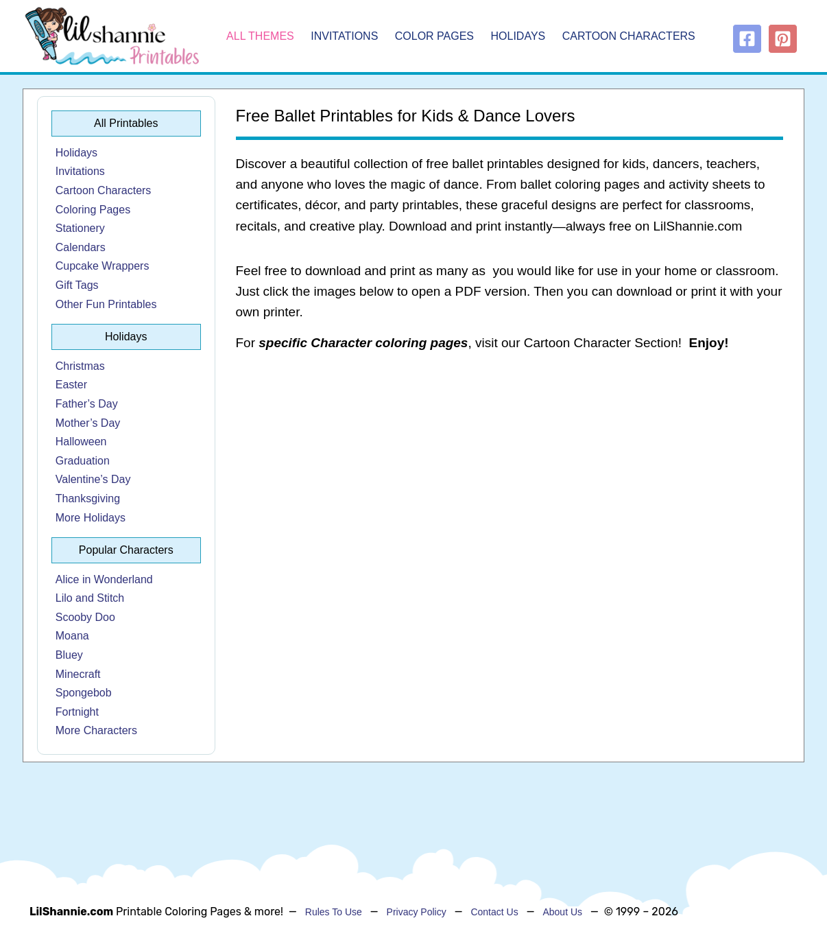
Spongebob (84, 692)
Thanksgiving (88, 498)
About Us (562, 911)
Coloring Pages (93, 209)
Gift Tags (77, 285)
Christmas (80, 366)
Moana (72, 636)
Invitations (344, 36)
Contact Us (494, 911)
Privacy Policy (416, 911)
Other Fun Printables (106, 304)
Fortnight (77, 712)
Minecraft (78, 674)
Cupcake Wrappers (102, 266)
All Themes (260, 36)
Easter (71, 384)
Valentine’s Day (93, 479)
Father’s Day (87, 404)
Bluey (69, 655)
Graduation (83, 461)
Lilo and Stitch (90, 598)
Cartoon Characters (628, 36)
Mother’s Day (88, 423)
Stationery (80, 228)
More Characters (96, 730)
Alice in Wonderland (104, 579)
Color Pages (434, 36)
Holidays (518, 36)
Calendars (81, 247)
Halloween (81, 441)
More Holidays (90, 518)
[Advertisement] (510, 473)
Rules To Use (333, 911)
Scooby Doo (85, 617)
